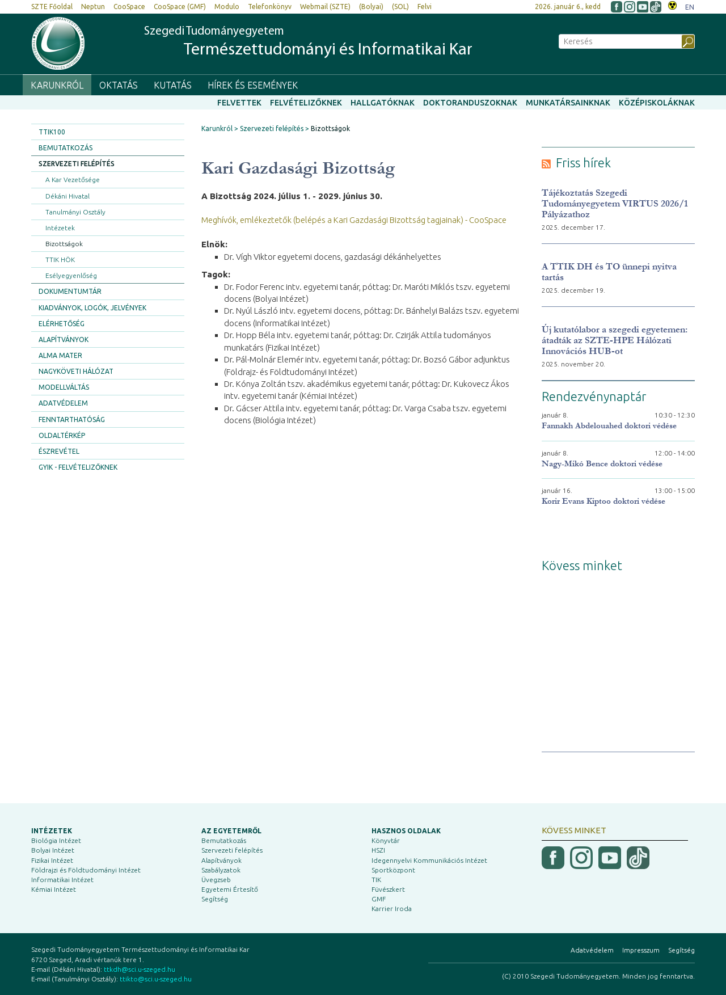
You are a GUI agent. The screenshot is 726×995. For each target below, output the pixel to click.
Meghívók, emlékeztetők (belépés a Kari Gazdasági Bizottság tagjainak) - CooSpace (353, 220)
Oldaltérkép (62, 435)
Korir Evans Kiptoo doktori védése (603, 501)
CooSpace (129, 6)
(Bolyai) (371, 6)
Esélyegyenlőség (71, 275)
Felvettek (239, 102)
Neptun (93, 6)
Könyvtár (386, 840)
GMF (379, 899)
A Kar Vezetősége (72, 179)
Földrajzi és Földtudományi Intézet (86, 870)
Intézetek (60, 227)
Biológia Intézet (56, 840)
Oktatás (118, 85)
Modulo (226, 6)
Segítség (214, 899)
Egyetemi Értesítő (229, 889)
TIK (376, 879)
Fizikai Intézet (52, 860)
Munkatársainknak (568, 102)
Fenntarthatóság (72, 419)
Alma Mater (60, 355)
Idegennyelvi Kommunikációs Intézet (429, 860)
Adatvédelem (63, 403)
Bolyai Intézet (52, 850)
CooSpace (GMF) (180, 6)
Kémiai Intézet (53, 889)
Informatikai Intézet (62, 879)
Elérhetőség (62, 323)
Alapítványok (63, 339)
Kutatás (173, 85)
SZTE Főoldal (52, 6)
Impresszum (641, 950)
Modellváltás (64, 387)
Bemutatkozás (65, 147)
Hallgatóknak (383, 102)
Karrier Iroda (392, 908)
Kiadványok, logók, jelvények (92, 307)
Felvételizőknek (306, 102)
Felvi (424, 6)
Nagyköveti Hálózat (76, 371)
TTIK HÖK (60, 259)
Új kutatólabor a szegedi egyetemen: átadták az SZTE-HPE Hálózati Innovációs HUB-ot (614, 340)
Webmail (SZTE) (325, 6)
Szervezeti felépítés (77, 163)
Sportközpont (393, 870)
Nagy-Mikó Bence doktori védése (602, 464)
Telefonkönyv (270, 6)
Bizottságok (64, 243)
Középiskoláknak (657, 102)
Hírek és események (253, 85)
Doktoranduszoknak (470, 102)
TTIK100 (52, 132)
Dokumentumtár (70, 291)
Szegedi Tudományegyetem (308, 43)
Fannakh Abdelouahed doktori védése (609, 426)
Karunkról (57, 85)
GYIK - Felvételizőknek (78, 467)
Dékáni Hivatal (67, 196)
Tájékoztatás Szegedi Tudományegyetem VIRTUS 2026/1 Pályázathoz (615, 203)
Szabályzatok (220, 870)
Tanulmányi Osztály (75, 212)
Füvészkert (388, 889)
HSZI (378, 850)
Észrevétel (59, 451)
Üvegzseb (216, 879)
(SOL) (400, 6)
